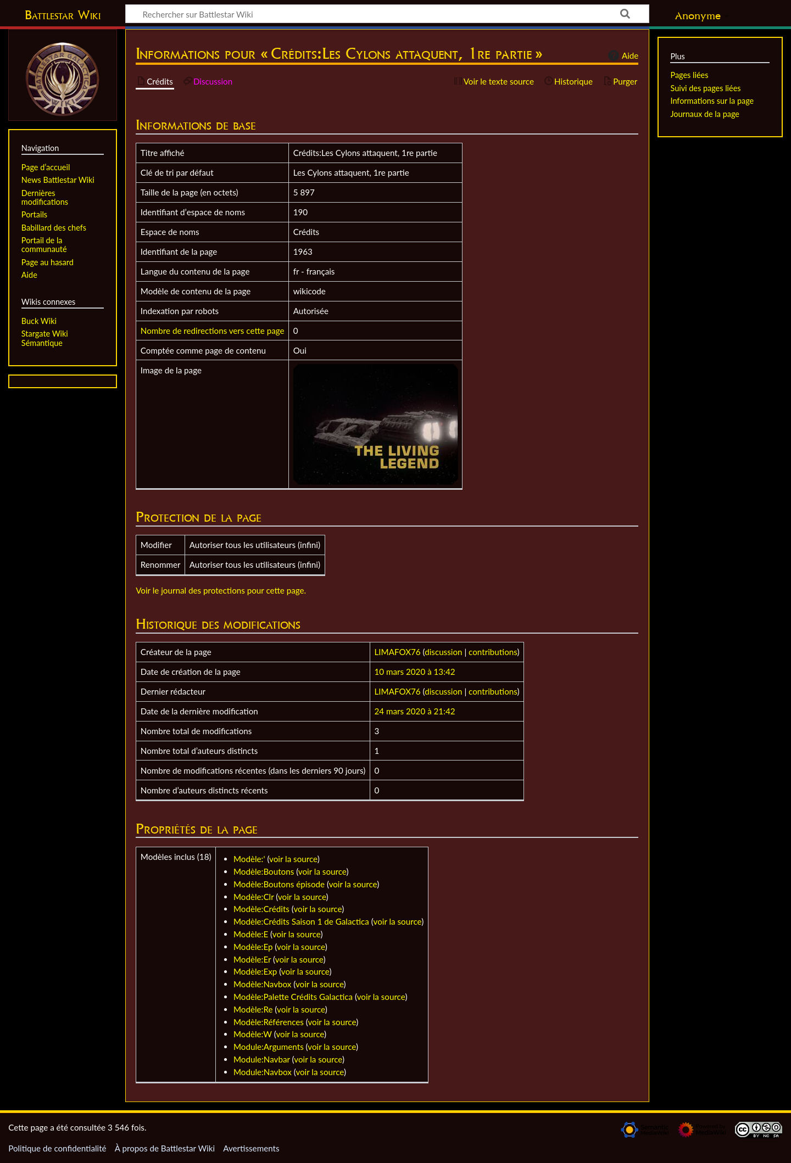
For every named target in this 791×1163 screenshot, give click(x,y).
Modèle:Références (268, 1022)
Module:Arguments (268, 1047)
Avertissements (251, 1148)
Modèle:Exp (255, 971)
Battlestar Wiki (63, 15)
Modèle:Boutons (263, 871)
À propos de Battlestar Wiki (165, 1148)
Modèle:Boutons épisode (279, 884)
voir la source (293, 859)
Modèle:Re (252, 1009)
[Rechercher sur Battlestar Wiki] (387, 14)
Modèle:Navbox (262, 984)
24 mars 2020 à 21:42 (415, 711)
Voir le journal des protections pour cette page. (221, 590)
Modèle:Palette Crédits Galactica (293, 997)
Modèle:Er (252, 959)
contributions (493, 652)
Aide (621, 55)
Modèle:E (250, 934)
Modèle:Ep (252, 947)
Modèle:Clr (253, 897)
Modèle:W (252, 1034)
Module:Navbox (262, 1072)
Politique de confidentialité (57, 1148)
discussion (443, 652)
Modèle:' (249, 859)
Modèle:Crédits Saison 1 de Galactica (301, 921)
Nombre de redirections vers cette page (213, 331)
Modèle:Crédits (261, 909)
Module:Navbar (261, 1059)
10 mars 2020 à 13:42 (415, 671)
